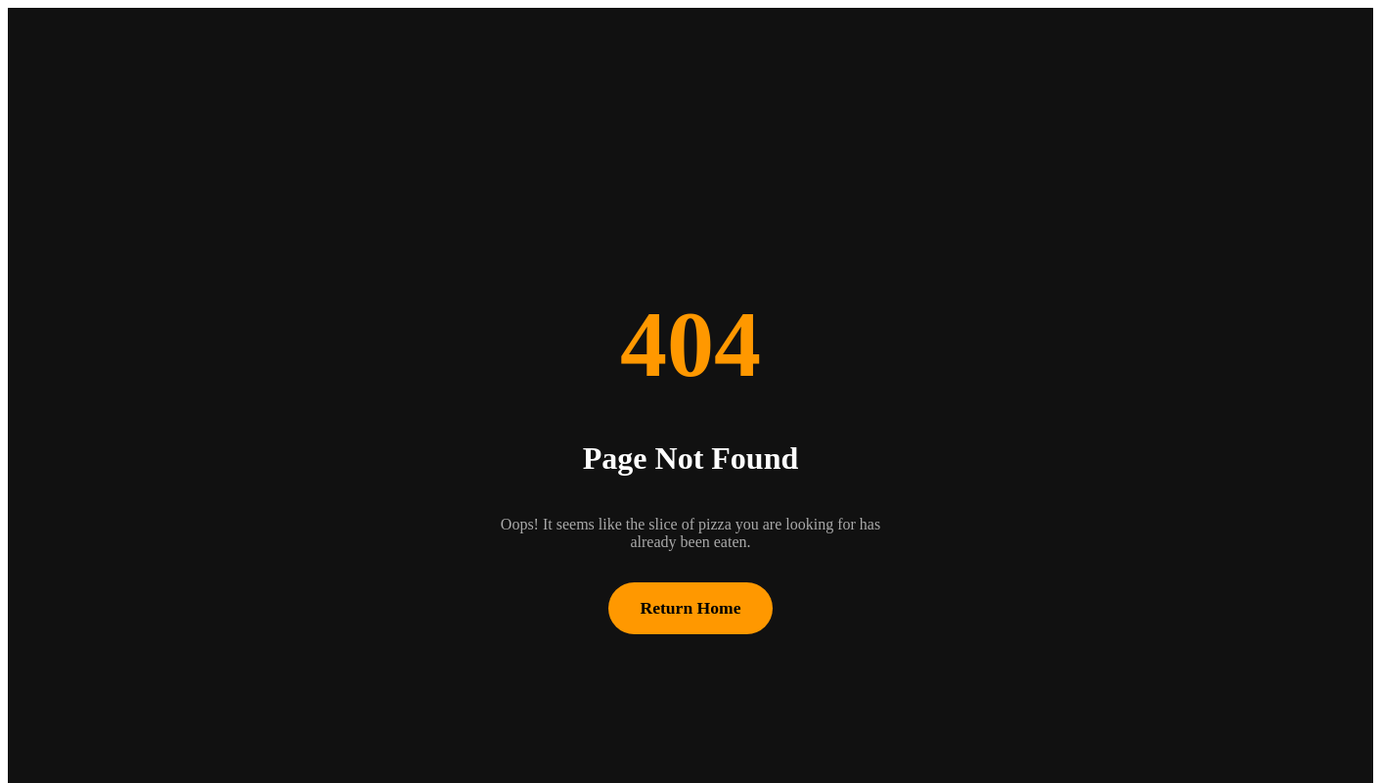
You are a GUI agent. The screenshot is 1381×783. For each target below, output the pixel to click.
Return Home (690, 608)
